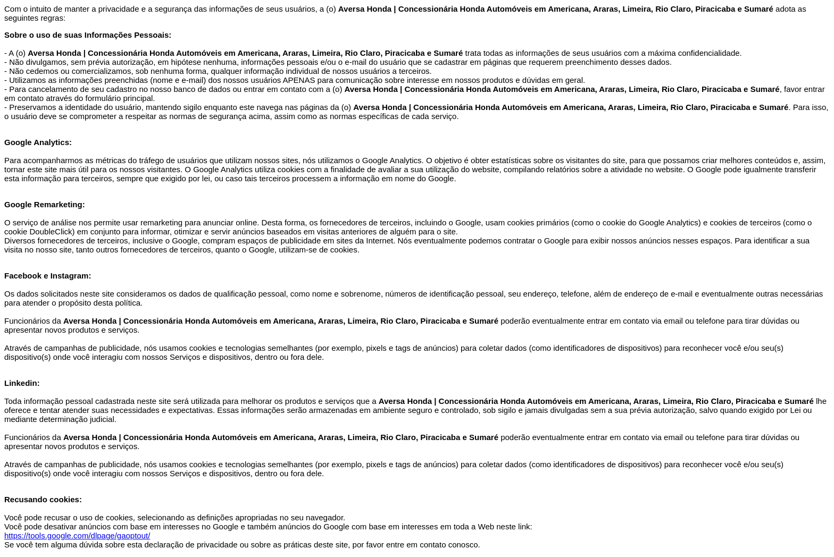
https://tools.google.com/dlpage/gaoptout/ (77, 535)
